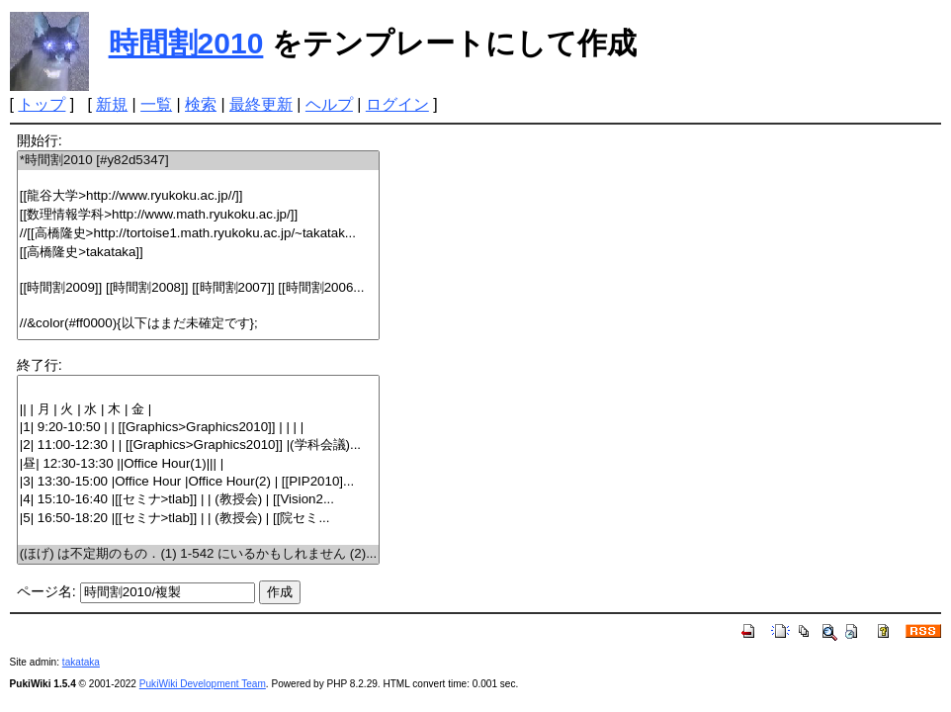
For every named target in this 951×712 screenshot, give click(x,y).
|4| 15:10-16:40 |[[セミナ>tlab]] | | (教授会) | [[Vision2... (198, 499)
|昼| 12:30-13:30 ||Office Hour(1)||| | (198, 464)
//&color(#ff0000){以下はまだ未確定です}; (198, 323)
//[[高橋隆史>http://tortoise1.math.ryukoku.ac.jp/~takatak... (198, 233)
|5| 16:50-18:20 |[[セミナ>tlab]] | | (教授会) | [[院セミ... (198, 518)
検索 (200, 104)
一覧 (156, 104)
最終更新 (261, 104)
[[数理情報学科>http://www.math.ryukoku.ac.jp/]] (198, 215)
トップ (41, 104)
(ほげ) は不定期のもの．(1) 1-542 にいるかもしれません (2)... (198, 554)
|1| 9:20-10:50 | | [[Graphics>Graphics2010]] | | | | (198, 427)
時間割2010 (186, 43)
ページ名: (46, 591)
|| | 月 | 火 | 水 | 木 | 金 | (198, 409)
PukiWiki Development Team (202, 683)
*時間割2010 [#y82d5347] (198, 160)
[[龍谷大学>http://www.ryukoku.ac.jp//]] (198, 196)
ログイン (397, 104)
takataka (81, 662)
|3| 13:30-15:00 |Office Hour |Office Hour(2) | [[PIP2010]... (198, 482)
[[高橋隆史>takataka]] (198, 252)
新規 (112, 104)
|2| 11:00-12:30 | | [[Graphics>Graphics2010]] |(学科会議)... (198, 445)
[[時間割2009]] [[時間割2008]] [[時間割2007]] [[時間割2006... (198, 288)
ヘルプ (329, 104)
